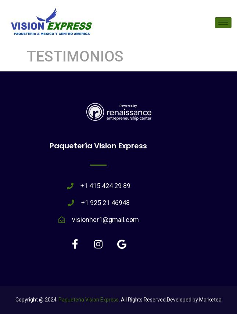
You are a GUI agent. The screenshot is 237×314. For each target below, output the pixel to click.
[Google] (122, 243)
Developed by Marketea (194, 300)
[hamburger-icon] (223, 22)
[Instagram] (98, 243)
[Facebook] (75, 243)
